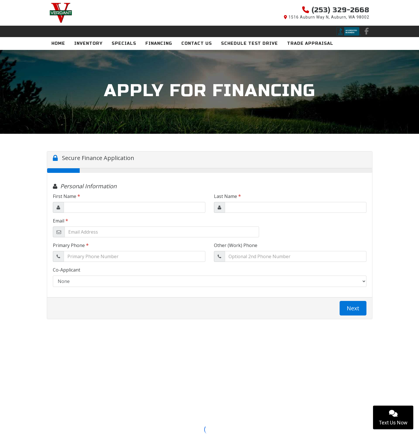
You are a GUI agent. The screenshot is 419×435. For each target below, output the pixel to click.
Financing (158, 43)
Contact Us (196, 43)
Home (58, 43)
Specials (124, 43)
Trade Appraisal (310, 43)
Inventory (88, 43)
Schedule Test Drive (249, 43)
